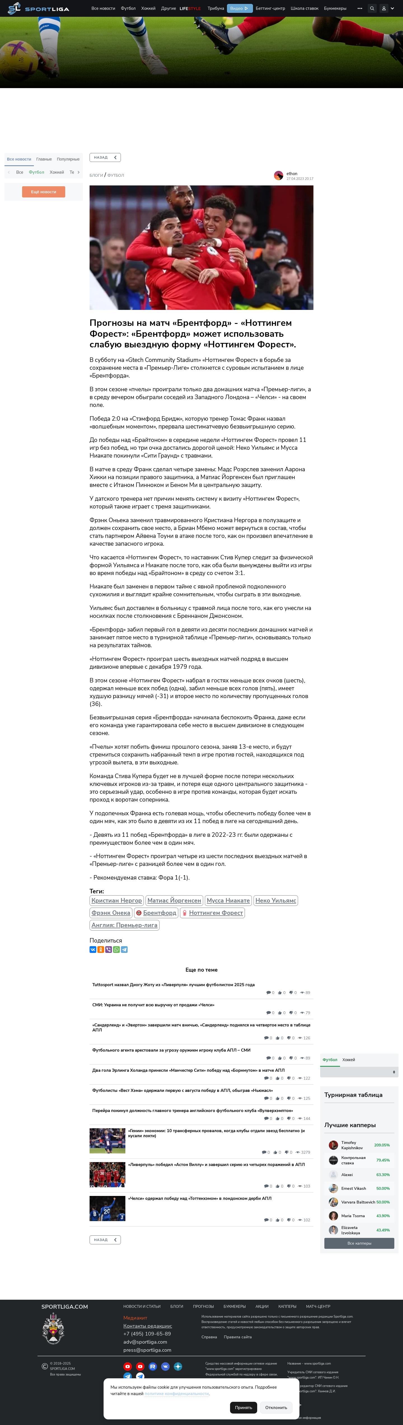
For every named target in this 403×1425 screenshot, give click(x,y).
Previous (8, 172)
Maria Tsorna (347, 1387)
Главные (44, 159)
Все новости (103, 8)
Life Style (190, 8)
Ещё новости (43, 192)
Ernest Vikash (347, 1360)
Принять (243, 1407)
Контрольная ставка (347, 1332)
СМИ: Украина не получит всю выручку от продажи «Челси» (153, 1005)
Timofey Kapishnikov (346, 1317)
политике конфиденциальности (177, 1393)
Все (19, 172)
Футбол (128, 8)
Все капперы (359, 1415)
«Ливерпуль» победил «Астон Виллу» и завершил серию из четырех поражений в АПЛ (216, 1164)
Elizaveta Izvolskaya (344, 1402)
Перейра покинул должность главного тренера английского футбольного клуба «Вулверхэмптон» (192, 1110)
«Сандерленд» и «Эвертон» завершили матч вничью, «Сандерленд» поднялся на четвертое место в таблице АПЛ (201, 1027)
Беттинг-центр (270, 8)
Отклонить (276, 1407)
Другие (168, 8)
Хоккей (148, 8)
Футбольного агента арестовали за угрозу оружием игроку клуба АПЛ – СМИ (171, 1050)
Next (78, 172)
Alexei (341, 1346)
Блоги (96, 175)
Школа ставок (304, 8)
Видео (236, 8)
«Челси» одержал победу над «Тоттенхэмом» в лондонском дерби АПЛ (199, 1198)
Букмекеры (335, 8)
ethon (292, 173)
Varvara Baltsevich (352, 1374)
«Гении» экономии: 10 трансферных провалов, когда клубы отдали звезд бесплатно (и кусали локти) (216, 1133)
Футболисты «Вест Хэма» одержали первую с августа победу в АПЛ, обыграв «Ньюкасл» (182, 1090)
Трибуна (216, 8)
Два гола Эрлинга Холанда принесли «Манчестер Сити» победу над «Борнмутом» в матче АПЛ (188, 1070)
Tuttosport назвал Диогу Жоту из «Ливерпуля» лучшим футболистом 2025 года (173, 985)
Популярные (68, 159)
